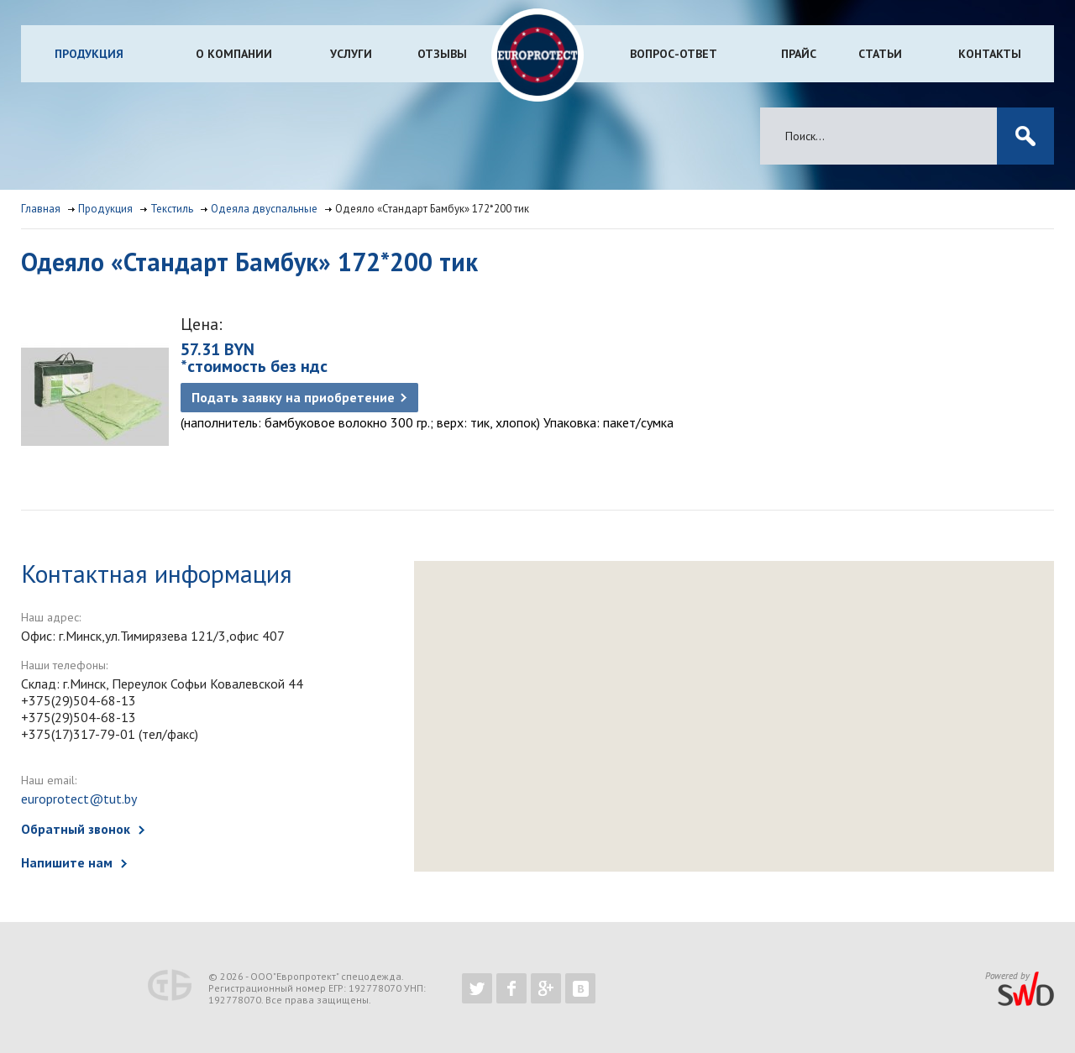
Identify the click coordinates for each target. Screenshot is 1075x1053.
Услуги (351, 53)
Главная (40, 209)
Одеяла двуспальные (264, 209)
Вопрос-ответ (673, 53)
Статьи (880, 53)
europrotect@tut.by (79, 798)
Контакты (989, 53)
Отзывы (442, 53)
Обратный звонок (75, 829)
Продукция (89, 53)
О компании (234, 53)
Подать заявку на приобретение (293, 397)
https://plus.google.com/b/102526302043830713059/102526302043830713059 (546, 988)
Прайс (798, 53)
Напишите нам (67, 862)
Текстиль (171, 209)
